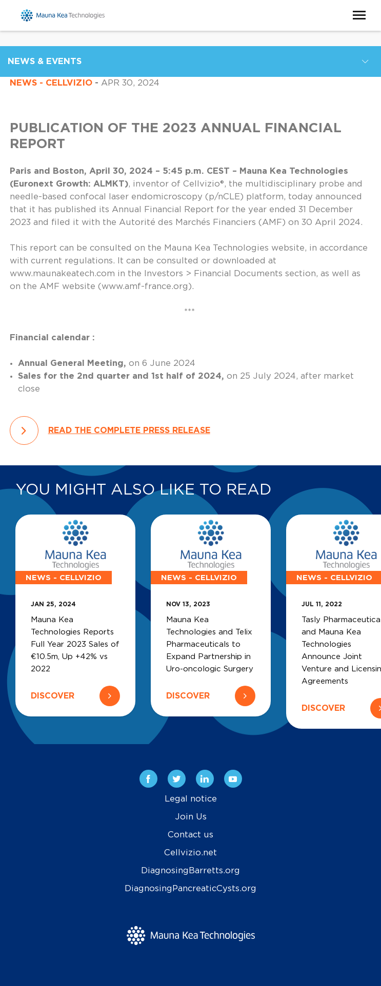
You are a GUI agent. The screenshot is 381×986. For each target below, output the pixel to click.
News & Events (45, 61)
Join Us (191, 817)
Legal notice (191, 799)
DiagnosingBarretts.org (190, 871)
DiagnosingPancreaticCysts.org (190, 889)
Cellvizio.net (190, 853)
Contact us (190, 835)
